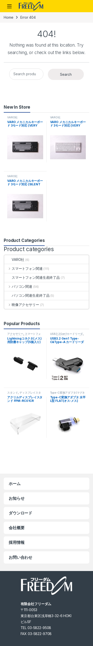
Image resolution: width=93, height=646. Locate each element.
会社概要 (16, 527)
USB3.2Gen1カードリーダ (66, 334)
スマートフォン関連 (23, 268)
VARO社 (12, 117)
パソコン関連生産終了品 (26, 295)
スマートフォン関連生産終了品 (32, 277)
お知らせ (16, 498)
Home (8, 17)
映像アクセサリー (21, 304)
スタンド (12, 392)
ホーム (15, 483)
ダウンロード (20, 512)
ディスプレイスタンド (24, 394)
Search (66, 74)
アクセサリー (15, 334)
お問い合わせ (20, 557)
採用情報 (16, 542)
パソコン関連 (18, 286)
